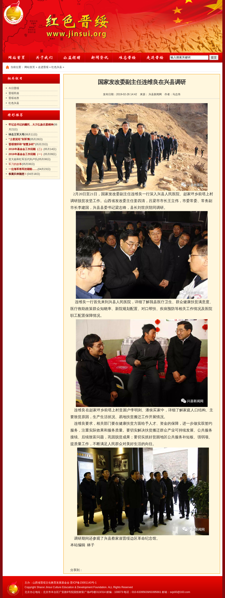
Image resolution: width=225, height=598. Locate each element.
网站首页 (29, 67)
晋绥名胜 (14, 98)
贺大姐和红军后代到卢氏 (23, 159)
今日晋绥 (14, 88)
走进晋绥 (43, 67)
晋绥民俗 (14, 93)
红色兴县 (56, 67)
